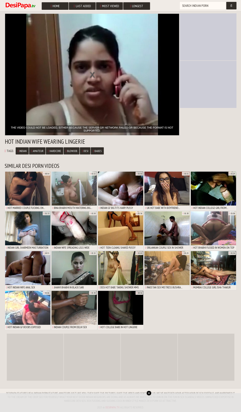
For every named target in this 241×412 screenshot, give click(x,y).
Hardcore (54, 151)
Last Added (82, 6)
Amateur (37, 151)
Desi (85, 151)
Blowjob (72, 151)
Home (55, 6)
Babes (97, 151)
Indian (22, 151)
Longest (136, 6)
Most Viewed (109, 6)
